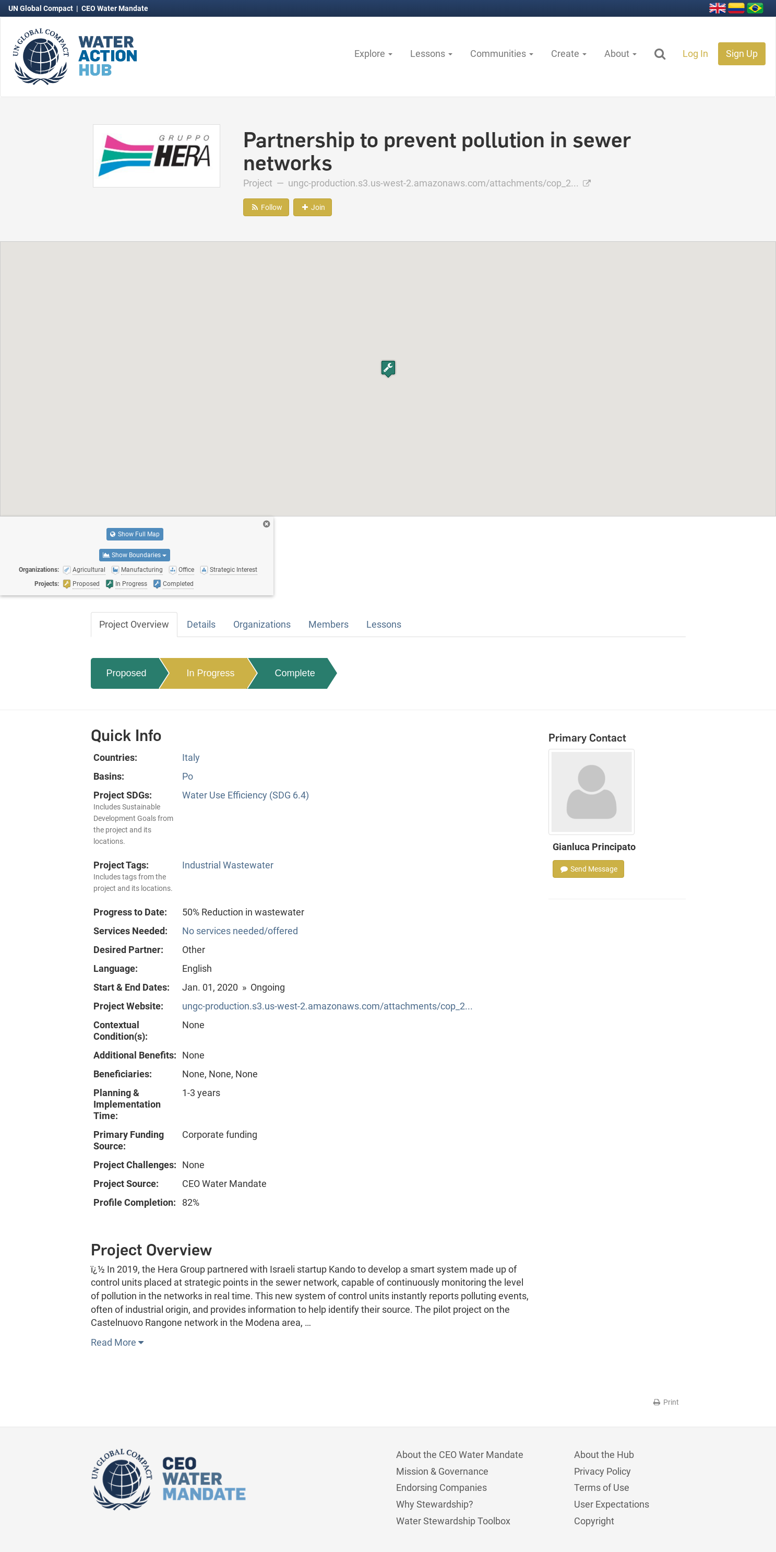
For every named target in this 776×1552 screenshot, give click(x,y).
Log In (695, 53)
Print (665, 1402)
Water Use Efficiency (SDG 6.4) (245, 795)
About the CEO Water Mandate (459, 1454)
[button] (388, 369)
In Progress (211, 673)
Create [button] (569, 53)
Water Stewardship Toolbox (453, 1520)
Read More (117, 1342)
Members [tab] (328, 624)
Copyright (594, 1520)
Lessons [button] (431, 53)
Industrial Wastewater (227, 865)
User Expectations (611, 1504)
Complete (295, 673)
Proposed (126, 673)
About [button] (620, 53)
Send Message (588, 869)
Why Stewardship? (434, 1504)
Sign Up (742, 53)
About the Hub (604, 1454)
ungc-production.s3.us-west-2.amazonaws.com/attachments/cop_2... (439, 183)
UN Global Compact (41, 8)
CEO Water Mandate (114, 8)
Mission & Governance (442, 1471)
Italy (191, 757)
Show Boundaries (134, 555)
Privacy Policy (602, 1471)
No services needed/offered (240, 930)
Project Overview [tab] (134, 624)
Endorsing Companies (441, 1487)
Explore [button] (373, 53)
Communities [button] (501, 53)
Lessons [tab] (383, 624)
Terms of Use (601, 1487)
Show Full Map (135, 534)
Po (187, 776)
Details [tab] (201, 624)
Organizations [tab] (262, 624)
